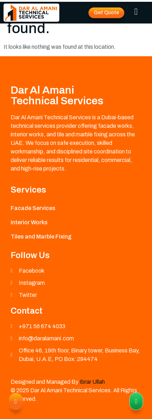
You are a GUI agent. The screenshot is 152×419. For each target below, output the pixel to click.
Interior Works (29, 222)
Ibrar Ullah (92, 382)
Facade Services (33, 208)
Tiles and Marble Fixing (41, 237)
